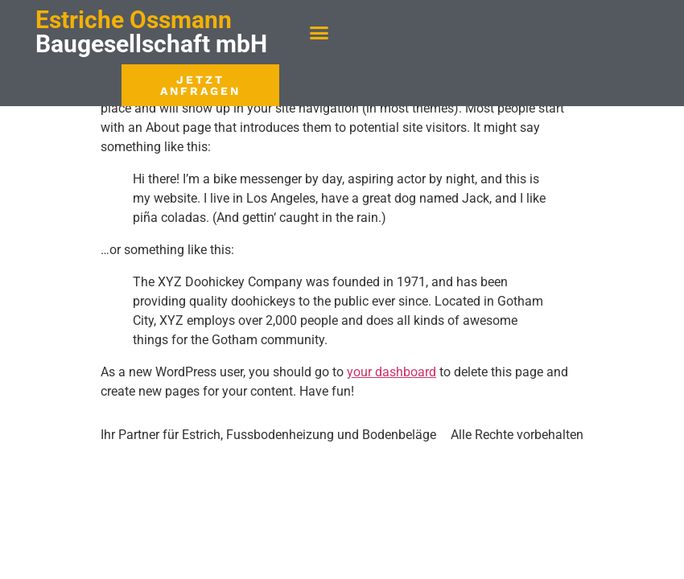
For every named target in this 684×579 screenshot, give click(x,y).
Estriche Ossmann (133, 20)
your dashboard (391, 372)
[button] (319, 32)
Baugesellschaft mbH (151, 44)
